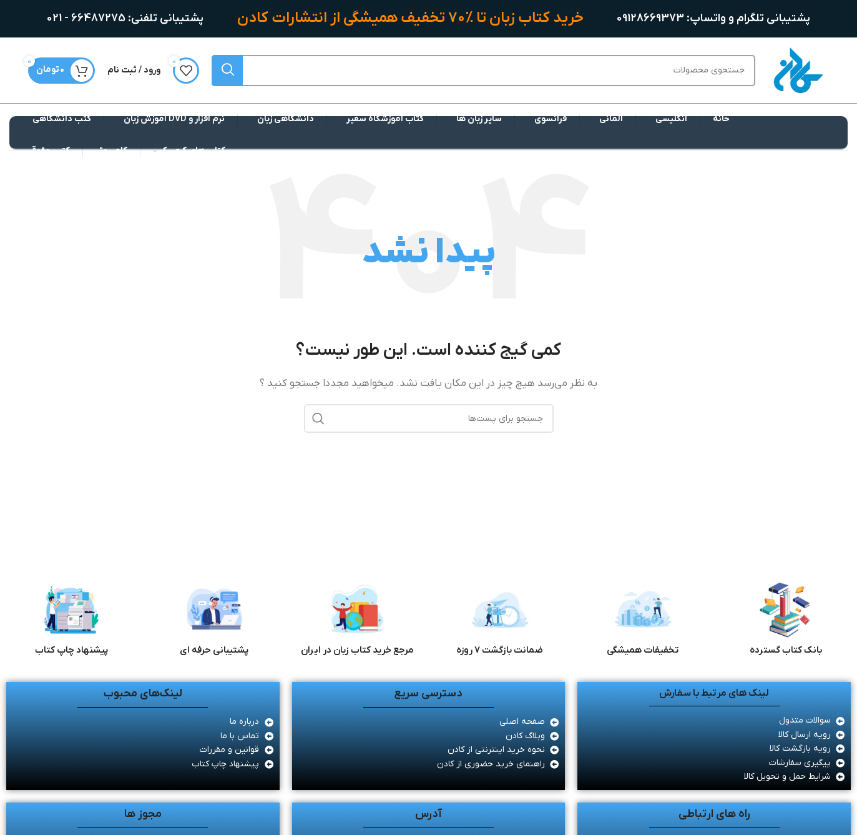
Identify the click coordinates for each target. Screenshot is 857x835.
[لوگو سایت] (797, 70)
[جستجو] (483, 70)
